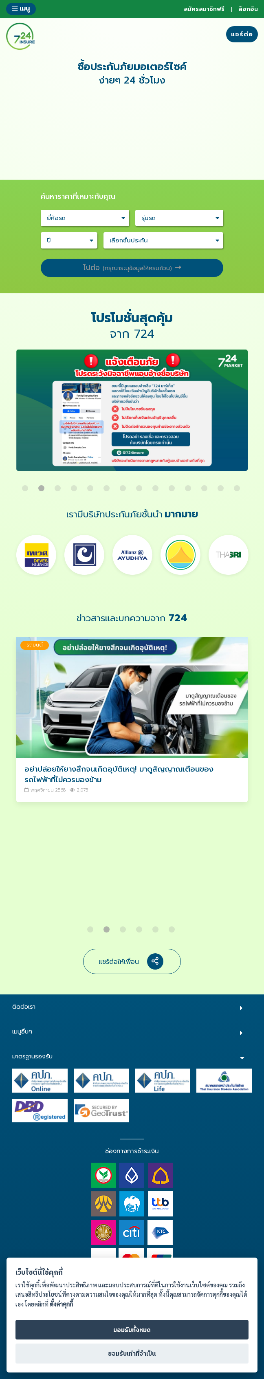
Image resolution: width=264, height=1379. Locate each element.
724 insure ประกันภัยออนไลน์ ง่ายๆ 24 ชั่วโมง (20, 36)
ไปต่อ (132, 267)
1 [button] (26, 485)
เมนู (21, 8)
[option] (132, 414)
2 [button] (42, 485)
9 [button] (156, 485)
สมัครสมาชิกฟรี (204, 9)
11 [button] (189, 485)
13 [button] (222, 485)
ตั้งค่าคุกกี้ (61, 1304)
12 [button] (205, 485)
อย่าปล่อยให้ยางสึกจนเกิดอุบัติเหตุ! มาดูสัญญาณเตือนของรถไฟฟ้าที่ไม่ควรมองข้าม (118, 774)
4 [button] (75, 485)
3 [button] (59, 485)
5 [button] (91, 485)
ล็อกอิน (248, 9)
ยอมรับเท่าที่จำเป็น (132, 1354)
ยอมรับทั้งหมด (132, 1330)
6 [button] (107, 485)
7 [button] (124, 485)
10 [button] (173, 485)
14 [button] (238, 485)
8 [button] (140, 485)
